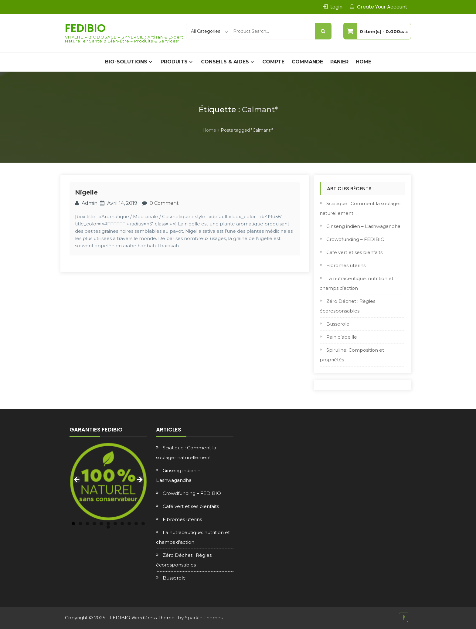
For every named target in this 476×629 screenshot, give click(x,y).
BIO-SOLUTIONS (126, 62)
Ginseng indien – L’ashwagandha (363, 226)
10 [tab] (136, 523)
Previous (77, 480)
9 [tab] (129, 523)
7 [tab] (115, 523)
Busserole (337, 324)
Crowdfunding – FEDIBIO (355, 239)
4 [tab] (94, 523)
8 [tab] (122, 523)
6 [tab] (108, 523)
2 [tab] (80, 523)
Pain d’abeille (341, 337)
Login (336, 6)
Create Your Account (382, 6)
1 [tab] (73, 523)
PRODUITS (174, 62)
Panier (339, 62)
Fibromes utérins (345, 265)
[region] (108, 481)
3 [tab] (87, 523)
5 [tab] (101, 523)
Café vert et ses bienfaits (354, 252)
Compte (273, 62)
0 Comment (164, 203)
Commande (307, 62)
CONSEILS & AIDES (225, 62)
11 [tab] (143, 523)
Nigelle (86, 192)
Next (139, 480)
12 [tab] (108, 527)
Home (363, 62)
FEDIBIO (85, 28)
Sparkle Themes (204, 618)
